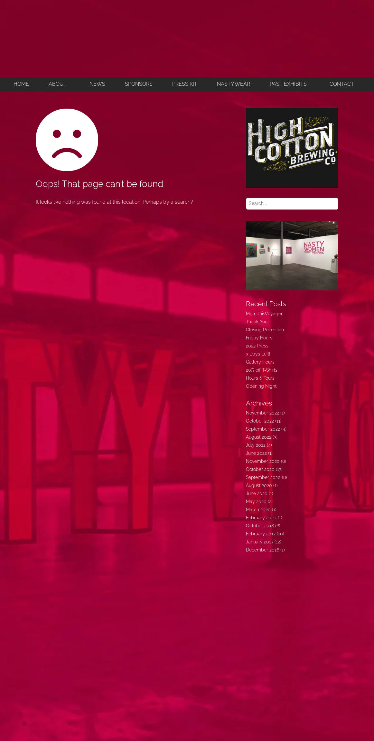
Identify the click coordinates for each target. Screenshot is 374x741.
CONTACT (342, 84)
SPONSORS (139, 84)
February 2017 (261, 533)
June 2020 (256, 493)
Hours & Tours (260, 378)
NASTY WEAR (233, 84)
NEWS (97, 84)
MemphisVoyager (264, 313)
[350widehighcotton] (292, 147)
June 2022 (256, 453)
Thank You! (257, 321)
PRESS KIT (184, 84)
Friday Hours (259, 337)
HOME (21, 84)
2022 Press (257, 345)
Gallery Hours (260, 362)
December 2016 (262, 549)
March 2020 (258, 509)
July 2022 (256, 445)
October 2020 (260, 469)
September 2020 (263, 477)
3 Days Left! (258, 353)
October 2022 (260, 421)
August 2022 (258, 437)
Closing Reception (265, 329)
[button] (59, 84)
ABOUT (58, 84)
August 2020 (259, 485)
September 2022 (263, 429)
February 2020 (261, 517)
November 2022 (262, 412)
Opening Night (261, 386)
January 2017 (259, 541)
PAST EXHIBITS (288, 84)
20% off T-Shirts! (262, 370)
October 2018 (260, 525)
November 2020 (263, 461)
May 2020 (256, 501)
